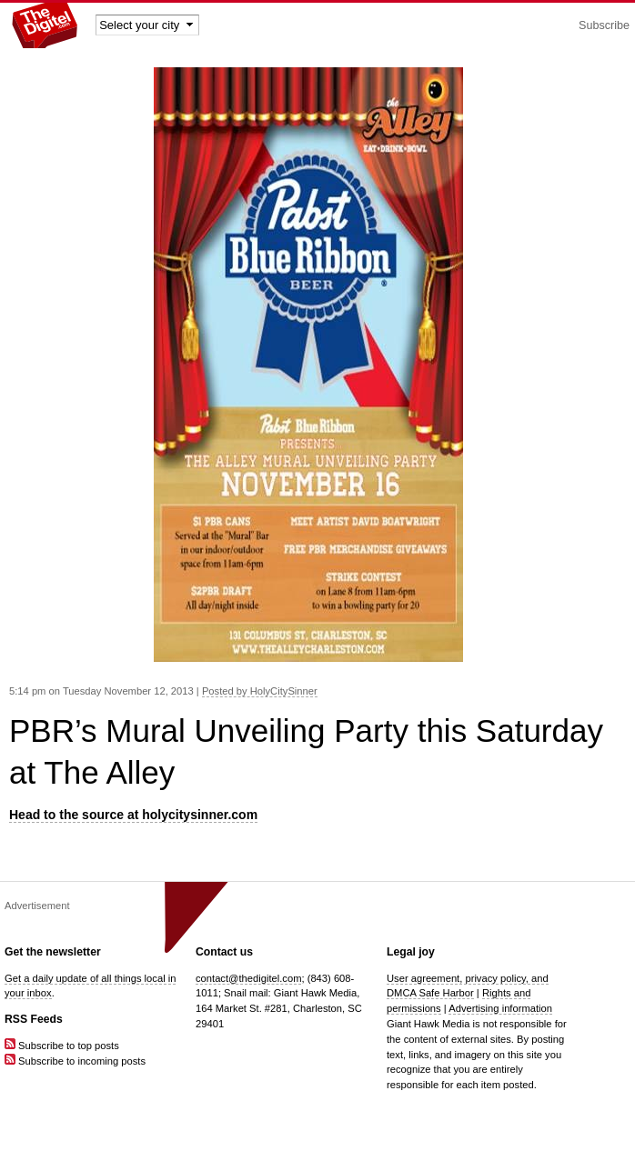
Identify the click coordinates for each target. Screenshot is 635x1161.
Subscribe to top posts (62, 1045)
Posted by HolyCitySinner (260, 691)
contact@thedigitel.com (248, 978)
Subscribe (604, 25)
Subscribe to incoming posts (75, 1061)
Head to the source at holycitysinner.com (133, 814)
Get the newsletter (53, 952)
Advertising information (500, 1008)
